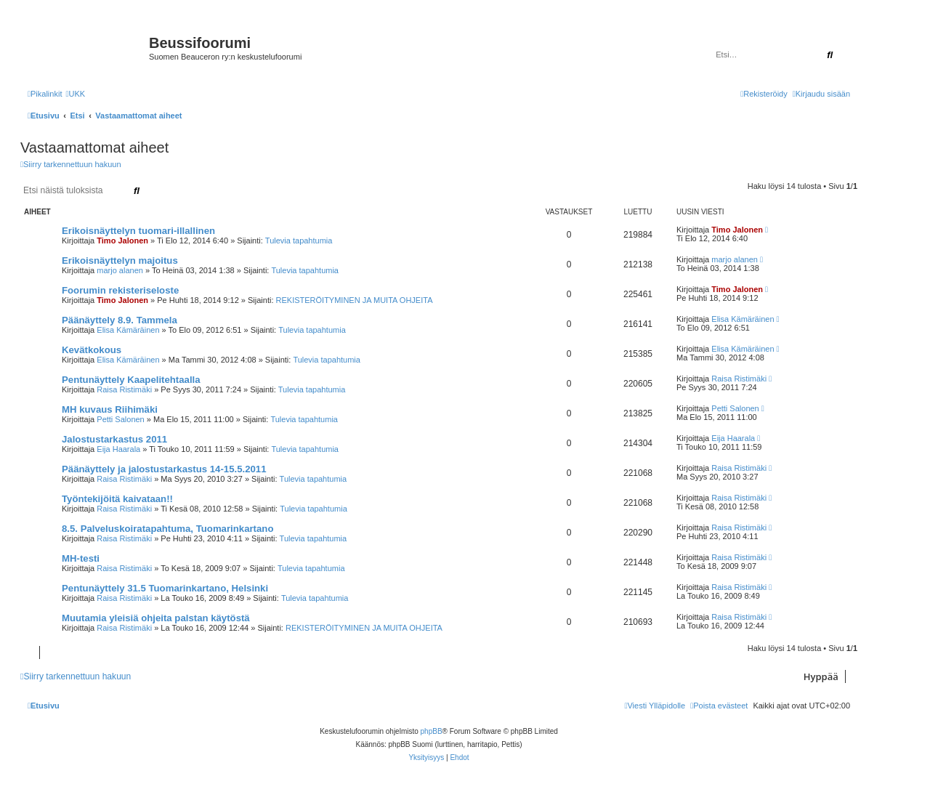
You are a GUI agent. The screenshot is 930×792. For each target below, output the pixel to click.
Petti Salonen (120, 419)
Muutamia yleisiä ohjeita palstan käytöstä (156, 618)
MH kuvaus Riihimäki (110, 409)
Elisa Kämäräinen (128, 330)
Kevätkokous (91, 349)
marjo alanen (120, 270)
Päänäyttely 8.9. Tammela (119, 320)
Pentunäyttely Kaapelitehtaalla (131, 379)
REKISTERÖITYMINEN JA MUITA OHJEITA (354, 300)
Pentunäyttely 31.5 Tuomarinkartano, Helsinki (165, 588)
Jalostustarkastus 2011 (114, 439)
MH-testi (81, 558)
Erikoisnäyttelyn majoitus (120, 260)
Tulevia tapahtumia (299, 240)
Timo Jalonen (122, 240)
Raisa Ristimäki (124, 389)
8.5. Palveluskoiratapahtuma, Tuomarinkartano (167, 528)
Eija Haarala (118, 449)
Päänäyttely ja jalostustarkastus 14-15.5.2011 (164, 469)
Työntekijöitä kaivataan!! (117, 498)
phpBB (431, 731)
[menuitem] (75, 93)
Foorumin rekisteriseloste (120, 290)
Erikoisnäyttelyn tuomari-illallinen (138, 230)
